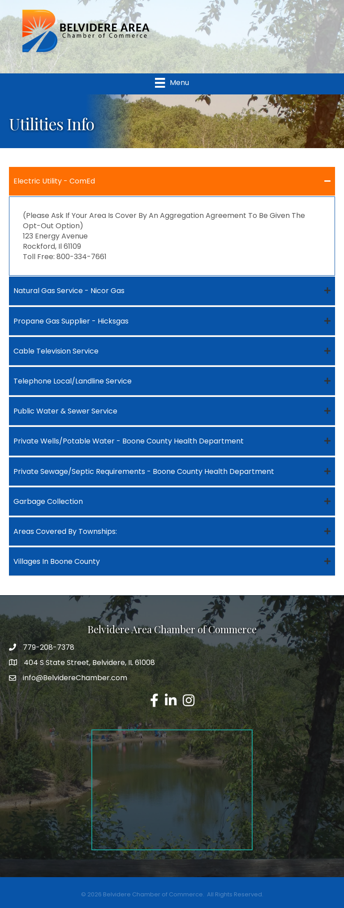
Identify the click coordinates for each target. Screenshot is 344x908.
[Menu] (171, 82)
